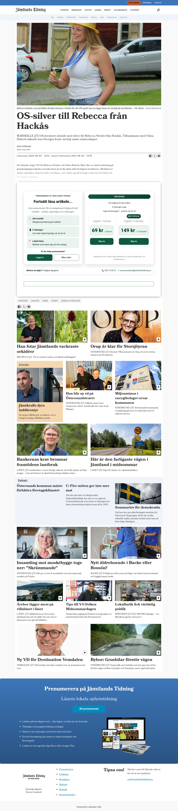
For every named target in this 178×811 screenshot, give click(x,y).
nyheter (23, 301)
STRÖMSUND (71, 17)
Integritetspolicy (67, 795)
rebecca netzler (70, 301)
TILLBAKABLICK (120, 10)
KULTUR (88, 10)
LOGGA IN (157, 3)
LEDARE (97, 10)
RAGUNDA (123, 17)
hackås (35, 301)
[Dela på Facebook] (150, 156)
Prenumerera (66, 769)
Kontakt (63, 790)
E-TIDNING (134, 10)
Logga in (40, 257)
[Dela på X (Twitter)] (155, 156)
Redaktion (64, 780)
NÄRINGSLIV (76, 10)
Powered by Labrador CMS (89, 807)
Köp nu (102, 241)
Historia (63, 785)
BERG (102, 17)
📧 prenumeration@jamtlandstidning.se (134, 270)
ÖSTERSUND (83, 17)
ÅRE (52, 17)
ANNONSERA (147, 3)
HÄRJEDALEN (112, 17)
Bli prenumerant (89, 708)
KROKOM (60, 17)
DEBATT (107, 10)
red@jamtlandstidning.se (140, 780)
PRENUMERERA (134, 3)
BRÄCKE (94, 17)
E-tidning (63, 775)
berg (45, 301)
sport (54, 301)
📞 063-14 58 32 (109, 270)
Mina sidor (66, 257)
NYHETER (64, 10)
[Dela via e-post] (159, 156)
